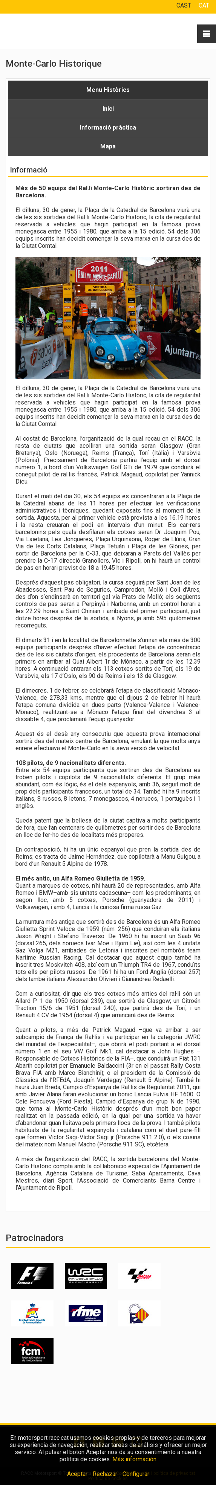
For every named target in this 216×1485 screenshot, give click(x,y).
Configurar (136, 1473)
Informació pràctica (108, 127)
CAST (183, 5)
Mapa (108, 146)
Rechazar (105, 1473)
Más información (134, 1459)
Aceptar (77, 1473)
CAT (204, 5)
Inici (108, 108)
